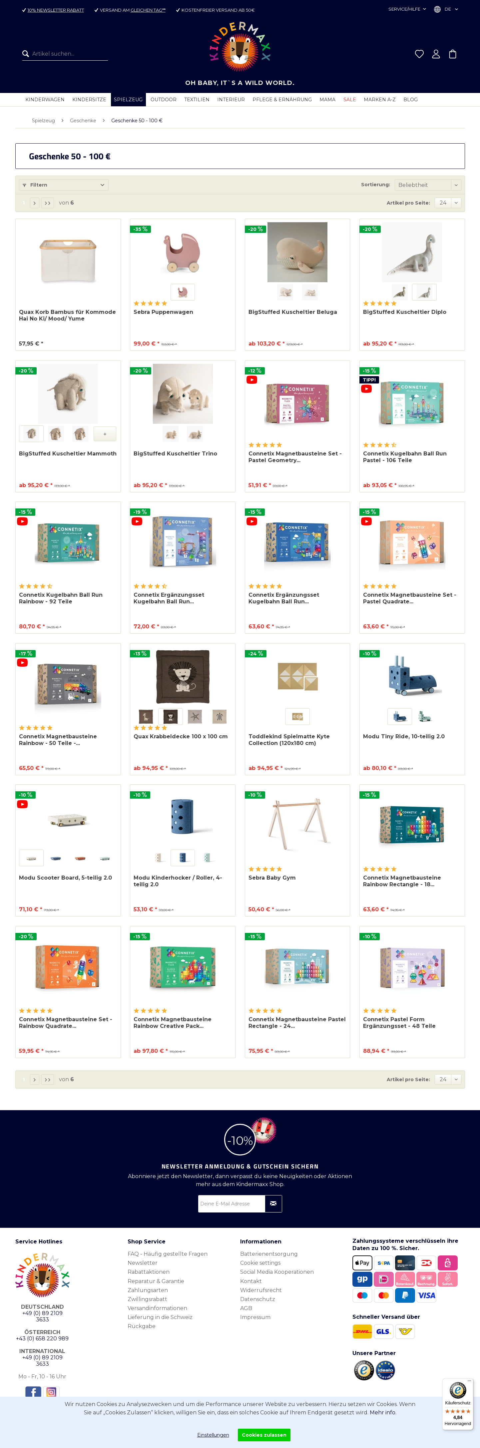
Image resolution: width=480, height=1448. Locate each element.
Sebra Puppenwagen (163, 312)
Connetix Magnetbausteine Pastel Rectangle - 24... (297, 1022)
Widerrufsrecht (261, 1290)
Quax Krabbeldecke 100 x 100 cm (181, 736)
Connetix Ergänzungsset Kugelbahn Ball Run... (169, 598)
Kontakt (251, 1281)
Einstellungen (213, 1435)
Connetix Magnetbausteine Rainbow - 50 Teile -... (58, 739)
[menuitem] (65, 54)
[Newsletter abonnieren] (273, 1203)
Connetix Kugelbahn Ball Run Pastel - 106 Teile (405, 456)
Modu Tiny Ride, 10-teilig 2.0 (404, 736)
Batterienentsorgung (269, 1254)
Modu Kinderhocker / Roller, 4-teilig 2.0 (178, 881)
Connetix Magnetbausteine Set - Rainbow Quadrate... (65, 1022)
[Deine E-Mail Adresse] (240, 1203)
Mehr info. (383, 1412)
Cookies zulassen (264, 1435)
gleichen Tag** (148, 10)
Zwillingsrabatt (147, 1299)
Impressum (255, 1317)
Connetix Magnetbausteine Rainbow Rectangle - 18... (402, 881)
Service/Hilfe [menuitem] (404, 9)
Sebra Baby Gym (272, 878)
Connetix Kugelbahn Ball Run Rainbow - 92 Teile (61, 598)
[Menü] (469, 1382)
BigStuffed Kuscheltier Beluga (292, 312)
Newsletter (143, 1263)
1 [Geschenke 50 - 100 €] (24, 203)
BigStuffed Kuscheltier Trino (175, 453)
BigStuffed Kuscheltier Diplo (404, 312)
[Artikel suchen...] (65, 54)
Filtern (35, 185)
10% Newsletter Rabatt (56, 10)
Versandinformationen (157, 1308)
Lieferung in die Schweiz (160, 1317)
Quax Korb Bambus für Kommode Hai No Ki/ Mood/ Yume (67, 315)
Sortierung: (375, 185)
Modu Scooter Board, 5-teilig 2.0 (65, 878)
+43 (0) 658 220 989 (42, 1338)
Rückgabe (142, 1326)
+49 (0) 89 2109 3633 (42, 1316)
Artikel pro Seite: (408, 203)
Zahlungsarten (148, 1290)
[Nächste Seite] (34, 203)
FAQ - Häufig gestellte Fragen (168, 1254)
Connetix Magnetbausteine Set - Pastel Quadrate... (409, 598)
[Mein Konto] (436, 54)
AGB (246, 1308)
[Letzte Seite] (47, 203)
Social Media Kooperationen (277, 1272)
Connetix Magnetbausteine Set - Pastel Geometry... (295, 456)
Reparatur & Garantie (156, 1281)
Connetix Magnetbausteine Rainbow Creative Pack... (173, 1022)
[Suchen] (27, 54)
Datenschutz (257, 1299)
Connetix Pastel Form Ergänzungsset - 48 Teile (399, 1022)
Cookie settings (260, 1263)
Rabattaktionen (149, 1272)
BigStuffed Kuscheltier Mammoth (68, 453)
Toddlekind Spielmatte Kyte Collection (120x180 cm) (289, 739)
